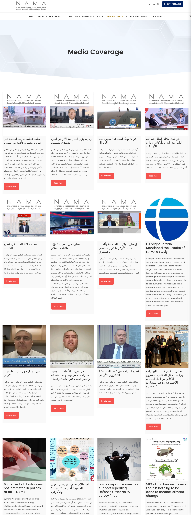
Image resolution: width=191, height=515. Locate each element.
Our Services (56, 16)
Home (31, 16)
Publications (114, 16)
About (41, 16)
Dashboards (158, 16)
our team (73, 16)
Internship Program (136, 16)
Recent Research (173, 4)
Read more (11, 186)
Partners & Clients (92, 16)
